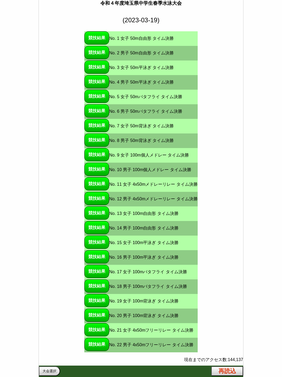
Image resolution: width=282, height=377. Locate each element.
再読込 (227, 371)
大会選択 (49, 371)
